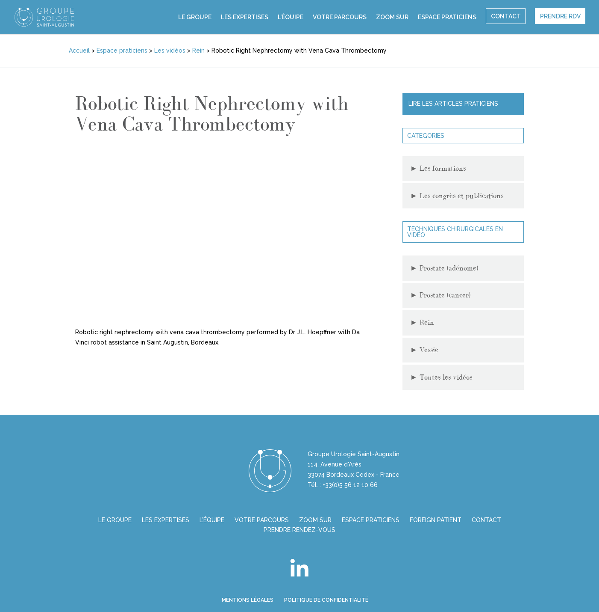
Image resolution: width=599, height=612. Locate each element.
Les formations (438, 168)
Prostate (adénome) (444, 268)
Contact (506, 16)
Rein (422, 322)
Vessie (424, 350)
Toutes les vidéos (441, 377)
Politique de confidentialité (326, 600)
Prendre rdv (560, 16)
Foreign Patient (435, 520)
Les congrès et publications (456, 196)
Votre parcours (340, 17)
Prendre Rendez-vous (299, 529)
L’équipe (290, 17)
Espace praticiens (447, 17)
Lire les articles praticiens (453, 103)
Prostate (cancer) (440, 295)
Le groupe (194, 17)
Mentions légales (247, 600)
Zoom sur (392, 17)
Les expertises (244, 17)
